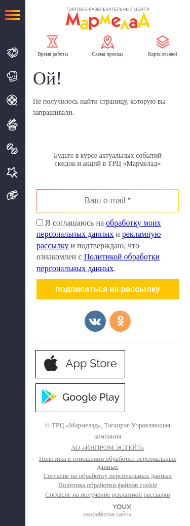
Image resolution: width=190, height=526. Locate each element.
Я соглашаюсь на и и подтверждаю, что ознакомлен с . (98, 245)
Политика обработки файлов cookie (108, 485)
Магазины (12, 53)
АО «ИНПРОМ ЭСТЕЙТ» (107, 447)
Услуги (12, 172)
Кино (12, 100)
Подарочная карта (12, 195)
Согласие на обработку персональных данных (108, 475)
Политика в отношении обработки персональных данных (107, 462)
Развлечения (12, 124)
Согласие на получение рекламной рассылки (107, 494)
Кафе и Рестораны (12, 76)
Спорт (12, 148)
